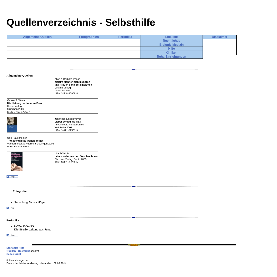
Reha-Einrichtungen (171, 56)
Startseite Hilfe (15, 247)
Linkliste (171, 36)
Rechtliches (171, 40)
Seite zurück (14, 254)
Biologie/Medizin (171, 44)
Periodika (125, 36)
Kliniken (172, 52)
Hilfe (171, 48)
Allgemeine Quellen (37, 36)
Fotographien (89, 36)
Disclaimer (219, 36)
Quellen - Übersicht (18, 250)
